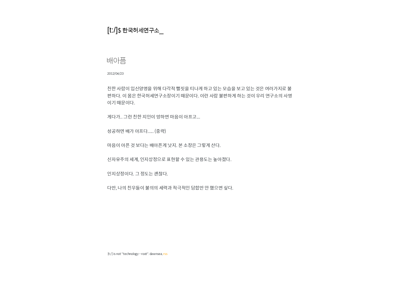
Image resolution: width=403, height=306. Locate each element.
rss (165, 253)
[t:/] (112, 30)
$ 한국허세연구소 (138, 30)
